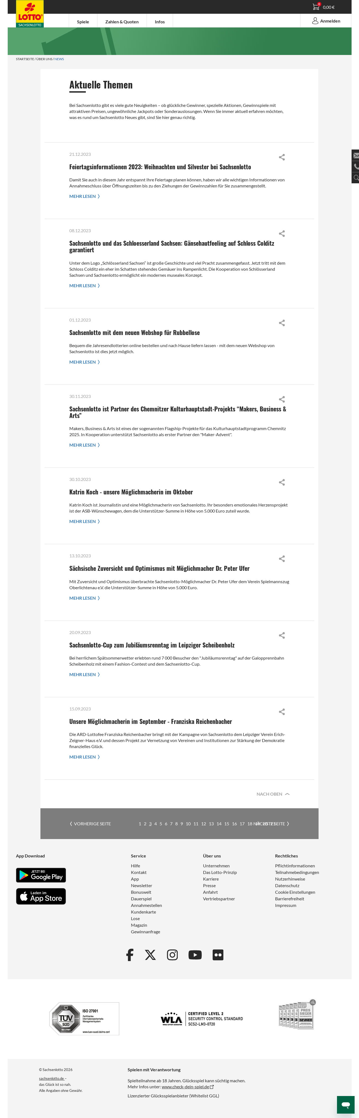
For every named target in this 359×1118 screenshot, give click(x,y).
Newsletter (141, 885)
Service (138, 855)
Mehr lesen (85, 196)
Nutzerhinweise (290, 878)
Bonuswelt (141, 892)
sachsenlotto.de (52, 1078)
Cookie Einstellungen (295, 892)
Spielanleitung (32, 14)
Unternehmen (216, 865)
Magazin (139, 925)
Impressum (285, 905)
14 (219, 823)
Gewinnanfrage (145, 931)
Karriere (211, 878)
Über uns (44, 59)
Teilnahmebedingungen (297, 872)
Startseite (25, 59)
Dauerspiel (141, 898)
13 (211, 823)
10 (188, 823)
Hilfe (135, 865)
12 (203, 823)
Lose (135, 918)
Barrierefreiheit (289, 898)
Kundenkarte (143, 911)
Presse (209, 885)
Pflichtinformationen (295, 865)
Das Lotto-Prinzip (220, 872)
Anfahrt (210, 892)
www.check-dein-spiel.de (185, 1086)
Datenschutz (287, 885)
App (135, 878)
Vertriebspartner (219, 898)
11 (195, 823)
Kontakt (139, 872)
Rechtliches (286, 855)
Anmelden (325, 20)
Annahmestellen (146, 905)
